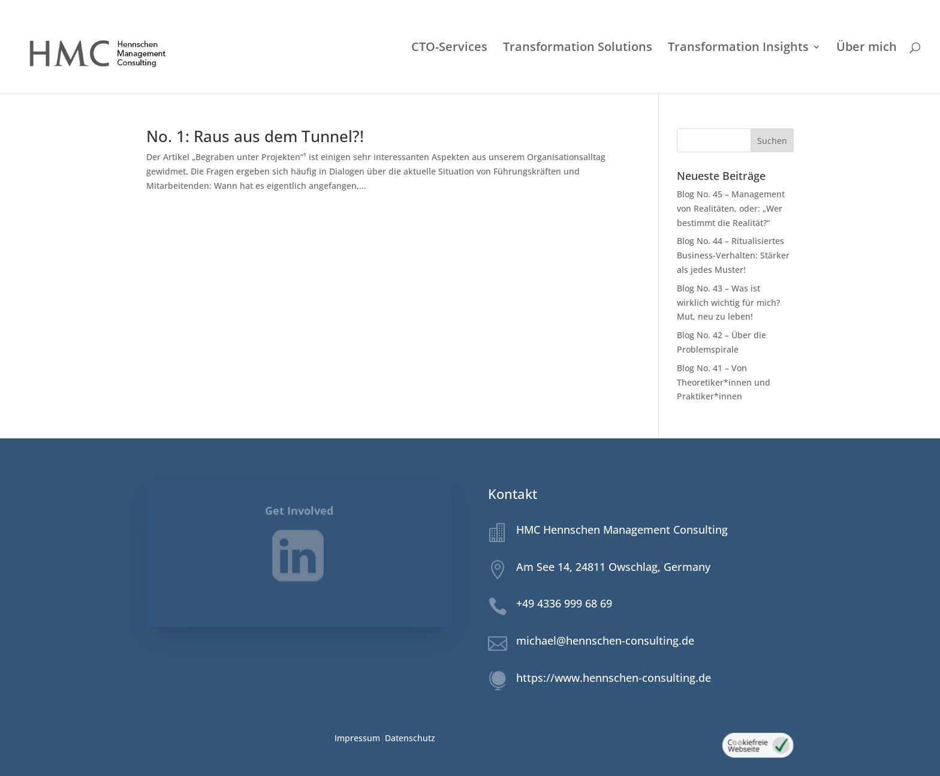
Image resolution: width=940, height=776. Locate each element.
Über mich (866, 49)
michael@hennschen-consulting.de (605, 640)
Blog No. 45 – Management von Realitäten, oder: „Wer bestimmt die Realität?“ (731, 208)
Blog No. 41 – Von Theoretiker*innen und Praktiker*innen (723, 382)
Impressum (357, 738)
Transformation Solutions (577, 49)
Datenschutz (410, 738)
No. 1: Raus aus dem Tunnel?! (255, 136)
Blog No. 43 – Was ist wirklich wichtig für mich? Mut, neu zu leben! (728, 302)
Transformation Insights (738, 49)
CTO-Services (449, 49)
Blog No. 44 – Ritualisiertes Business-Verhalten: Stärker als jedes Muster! (733, 255)
